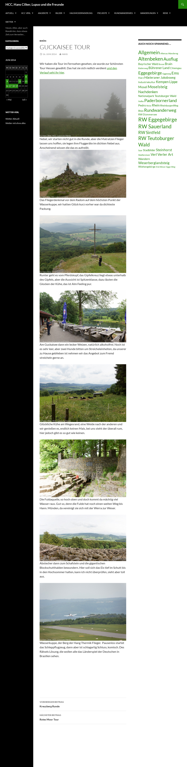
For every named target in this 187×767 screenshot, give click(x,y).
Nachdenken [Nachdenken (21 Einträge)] (148, 91)
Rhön (43, 40)
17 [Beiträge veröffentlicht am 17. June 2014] (10, 86)
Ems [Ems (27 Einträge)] (175, 72)
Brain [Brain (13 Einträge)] (168, 64)
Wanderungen (148, 13)
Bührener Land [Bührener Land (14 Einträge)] (158, 68)
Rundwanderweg (123, 13)
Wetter (9, 22)
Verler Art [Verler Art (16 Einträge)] (165, 154)
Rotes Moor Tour (83, 717)
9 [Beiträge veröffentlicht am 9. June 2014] (7, 81)
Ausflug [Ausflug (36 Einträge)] (170, 59)
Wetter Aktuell (12, 118)
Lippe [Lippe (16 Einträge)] (173, 82)
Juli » (24, 99)
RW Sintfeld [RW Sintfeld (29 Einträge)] (149, 132)
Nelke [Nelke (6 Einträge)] (141, 101)
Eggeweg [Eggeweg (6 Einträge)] (167, 73)
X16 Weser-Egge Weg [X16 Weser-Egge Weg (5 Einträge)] (165, 167)
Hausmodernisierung (81, 13)
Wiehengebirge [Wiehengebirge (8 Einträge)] (146, 166)
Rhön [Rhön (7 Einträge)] (141, 110)
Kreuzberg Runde (83, 704)
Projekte (102, 13)
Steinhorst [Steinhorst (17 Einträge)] (164, 150)
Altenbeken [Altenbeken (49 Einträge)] (150, 59)
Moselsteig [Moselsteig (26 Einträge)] (157, 86)
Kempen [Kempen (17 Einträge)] (162, 82)
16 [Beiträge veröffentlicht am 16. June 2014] (7, 86)
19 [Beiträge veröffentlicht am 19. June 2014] (16, 86)
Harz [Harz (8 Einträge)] (141, 77)
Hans (65, 54)
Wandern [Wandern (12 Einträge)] (144, 158)
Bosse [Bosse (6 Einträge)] (161, 64)
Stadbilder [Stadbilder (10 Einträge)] (149, 150)
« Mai (9, 99)
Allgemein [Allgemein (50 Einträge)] (149, 52)
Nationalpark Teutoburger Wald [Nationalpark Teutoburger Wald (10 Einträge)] (157, 95)
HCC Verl (26, 13)
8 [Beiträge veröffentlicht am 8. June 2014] (26, 76)
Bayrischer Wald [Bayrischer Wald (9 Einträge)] (148, 64)
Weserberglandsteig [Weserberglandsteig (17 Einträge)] (153, 163)
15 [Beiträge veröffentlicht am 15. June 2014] (26, 81)
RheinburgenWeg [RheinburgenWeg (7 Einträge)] (169, 105)
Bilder (59, 13)
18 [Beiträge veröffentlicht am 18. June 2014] (13, 86)
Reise (165, 13)
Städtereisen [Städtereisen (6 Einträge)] (144, 155)
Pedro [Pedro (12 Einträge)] (142, 105)
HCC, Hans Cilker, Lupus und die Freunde (34, 4)
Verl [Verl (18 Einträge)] (154, 154)
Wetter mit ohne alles (15, 123)
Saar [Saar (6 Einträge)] (140, 150)
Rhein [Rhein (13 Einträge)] (156, 105)
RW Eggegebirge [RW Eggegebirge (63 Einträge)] (157, 119)
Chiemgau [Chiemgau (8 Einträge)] (176, 68)
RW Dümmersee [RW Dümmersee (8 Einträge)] (147, 114)
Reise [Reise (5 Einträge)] (148, 105)
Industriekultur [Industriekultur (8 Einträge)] (146, 82)
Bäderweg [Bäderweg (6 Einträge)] (143, 68)
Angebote (43, 13)
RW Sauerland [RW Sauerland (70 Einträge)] (154, 126)
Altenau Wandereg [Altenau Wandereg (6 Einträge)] (169, 53)
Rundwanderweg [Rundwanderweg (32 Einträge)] (160, 110)
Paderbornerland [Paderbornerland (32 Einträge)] (160, 100)
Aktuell (9, 13)
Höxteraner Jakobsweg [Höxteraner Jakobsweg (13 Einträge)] (159, 77)
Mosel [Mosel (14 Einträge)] (142, 87)
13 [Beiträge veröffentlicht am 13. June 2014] (19, 81)
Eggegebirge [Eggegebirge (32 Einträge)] (150, 72)
